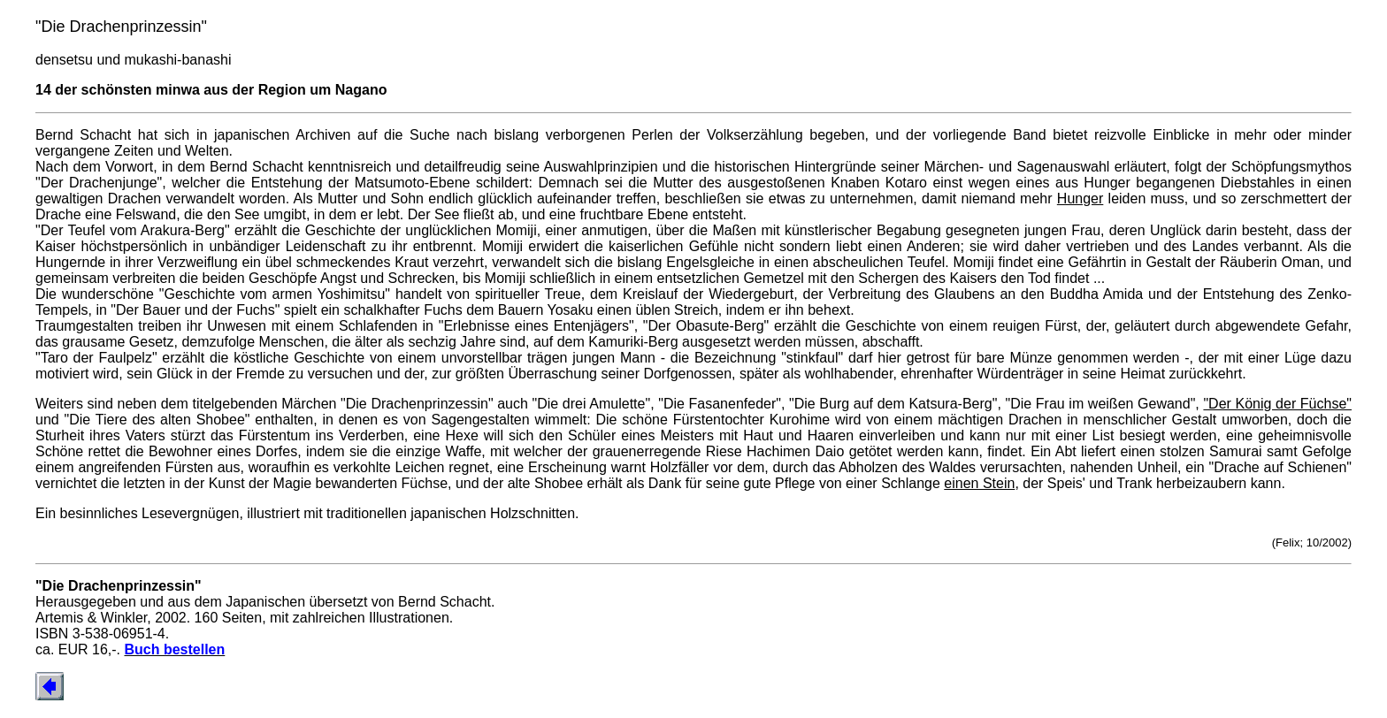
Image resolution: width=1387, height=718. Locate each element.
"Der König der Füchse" (1277, 403)
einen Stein (979, 483)
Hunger (1080, 198)
